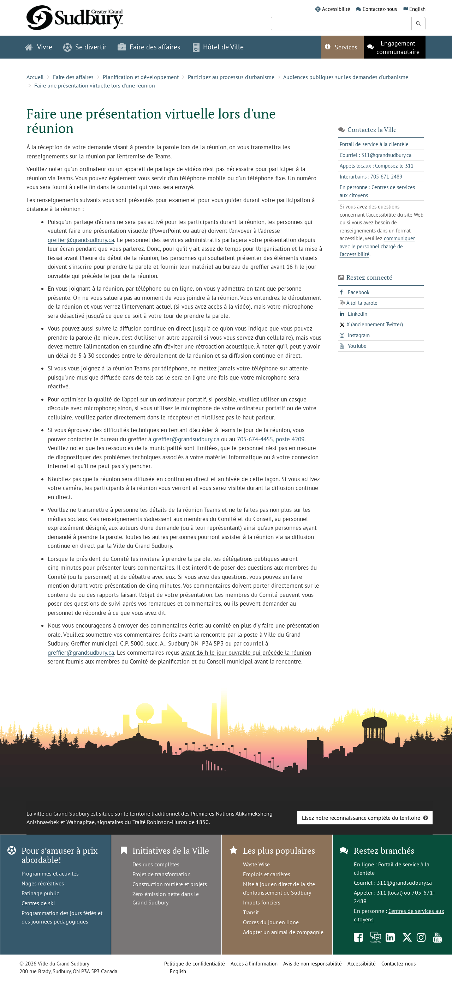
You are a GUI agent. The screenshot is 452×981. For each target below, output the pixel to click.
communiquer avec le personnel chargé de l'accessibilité (377, 246)
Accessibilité (336, 9)
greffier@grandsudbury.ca (81, 240)
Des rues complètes (155, 864)
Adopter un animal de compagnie (283, 931)
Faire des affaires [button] (149, 47)
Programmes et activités (50, 873)
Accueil (35, 76)
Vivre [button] (38, 47)
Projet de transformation (161, 874)
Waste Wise (256, 864)
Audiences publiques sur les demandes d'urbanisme (345, 76)
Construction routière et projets (169, 884)
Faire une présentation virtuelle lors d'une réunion (94, 85)
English (417, 9)
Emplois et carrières (266, 874)
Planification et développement (141, 76)
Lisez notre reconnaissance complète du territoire (361, 817)
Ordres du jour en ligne (271, 922)
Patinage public (40, 893)
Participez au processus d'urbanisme (231, 76)
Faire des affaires (73, 76)
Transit (251, 912)
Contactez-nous (380, 9)
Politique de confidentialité (194, 963)
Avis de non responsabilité (312, 963)
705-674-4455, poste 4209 (270, 439)
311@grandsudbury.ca (404, 882)
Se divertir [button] (85, 47)
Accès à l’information (254, 963)
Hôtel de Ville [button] (218, 47)
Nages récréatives (43, 883)
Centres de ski (38, 903)
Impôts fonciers (261, 902)
